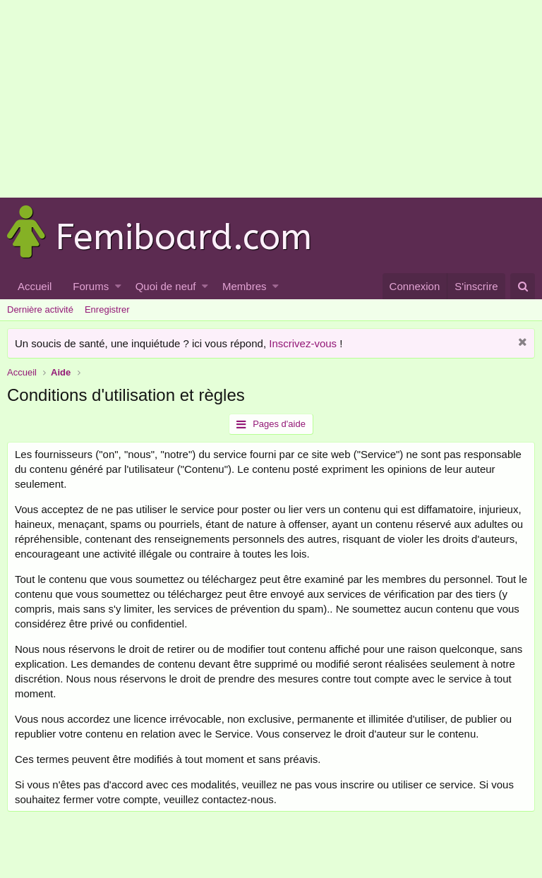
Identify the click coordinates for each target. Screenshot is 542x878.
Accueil (35, 286)
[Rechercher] (522, 286)
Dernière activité (40, 309)
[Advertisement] (265, 99)
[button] (118, 286)
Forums (91, 286)
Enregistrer (107, 309)
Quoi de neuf (166, 286)
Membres (244, 286)
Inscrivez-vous (303, 343)
